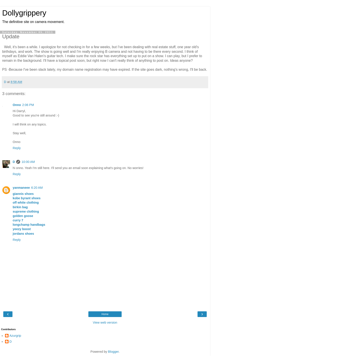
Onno (17, 105)
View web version (105, 322)
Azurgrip (15, 335)
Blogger (113, 351)
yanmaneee (21, 187)
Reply (17, 148)
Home (105, 314)
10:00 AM (28, 162)
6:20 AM (37, 187)
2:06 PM (28, 105)
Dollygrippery (24, 13)
